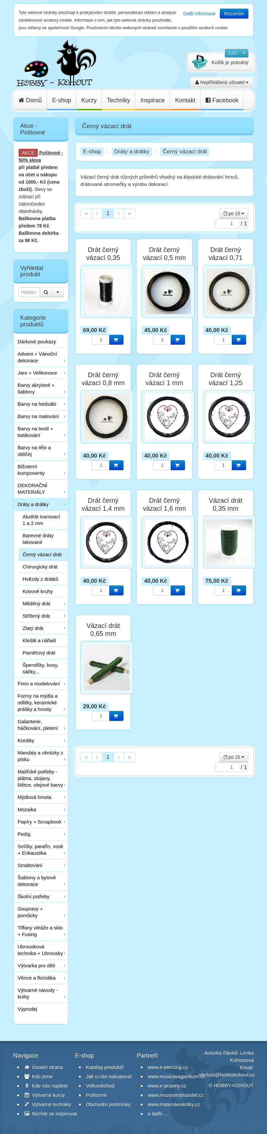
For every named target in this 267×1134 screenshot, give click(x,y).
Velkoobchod (100, 1086)
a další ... (158, 1113)
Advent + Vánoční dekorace (37, 357)
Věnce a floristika (36, 978)
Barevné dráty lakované (38, 539)
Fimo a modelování (39, 683)
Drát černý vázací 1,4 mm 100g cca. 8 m (103, 508)
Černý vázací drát (42, 554)
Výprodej (27, 1009)
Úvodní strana (43, 1067)
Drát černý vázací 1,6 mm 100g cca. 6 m (164, 508)
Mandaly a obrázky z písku (40, 756)
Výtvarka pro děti (36, 965)
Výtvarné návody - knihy (38, 993)
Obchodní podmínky (108, 1104)
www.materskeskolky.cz (174, 1104)
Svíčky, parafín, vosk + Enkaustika (40, 849)
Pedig (24, 834)
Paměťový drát (39, 652)
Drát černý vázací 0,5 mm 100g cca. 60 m (164, 257)
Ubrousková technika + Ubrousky (40, 950)
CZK (232, 53)
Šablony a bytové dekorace (37, 881)
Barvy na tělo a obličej (34, 451)
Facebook (222, 100)
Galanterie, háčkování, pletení (38, 725)
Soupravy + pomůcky (30, 912)
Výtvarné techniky (47, 1104)
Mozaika (27, 809)
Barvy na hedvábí (37, 404)
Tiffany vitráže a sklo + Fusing (40, 931)
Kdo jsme (38, 1076)
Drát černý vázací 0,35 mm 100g (103, 257)
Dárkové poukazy (37, 341)
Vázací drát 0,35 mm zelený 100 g (225, 508)
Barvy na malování (38, 416)
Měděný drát (36, 603)
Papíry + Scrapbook (39, 822)
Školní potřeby (33, 896)
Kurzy (89, 100)
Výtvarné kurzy (44, 1095)
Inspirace (152, 100)
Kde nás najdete (46, 1086)
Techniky (118, 100)
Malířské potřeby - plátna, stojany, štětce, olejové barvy (40, 778)
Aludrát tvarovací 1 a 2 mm (41, 520)
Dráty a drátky (33, 504)
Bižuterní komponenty (31, 470)
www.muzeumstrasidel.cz (176, 1095)
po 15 (234, 213)
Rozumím (234, 13)
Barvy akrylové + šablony (36, 388)
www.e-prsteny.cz (167, 1086)
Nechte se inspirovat (50, 1113)
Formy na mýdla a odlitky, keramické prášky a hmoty (37, 702)
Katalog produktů (105, 1067)
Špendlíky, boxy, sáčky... (40, 668)
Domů (30, 100)
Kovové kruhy (38, 591)
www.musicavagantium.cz (176, 1076)
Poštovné (49, 152)
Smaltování (30, 865)
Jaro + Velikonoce (37, 373)
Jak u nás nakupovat (109, 1076)
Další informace (199, 13)
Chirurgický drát (40, 566)
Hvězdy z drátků (40, 579)
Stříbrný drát (36, 616)
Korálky (26, 740)
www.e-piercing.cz (168, 1067)
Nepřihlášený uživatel (221, 82)
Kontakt (185, 100)
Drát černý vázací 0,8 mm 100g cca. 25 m (103, 382)
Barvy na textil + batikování (35, 432)
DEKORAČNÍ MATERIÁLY (32, 488)
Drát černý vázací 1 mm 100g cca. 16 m (164, 382)
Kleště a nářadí (39, 640)
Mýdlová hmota (34, 797)
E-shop (61, 100)
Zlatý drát (33, 628)
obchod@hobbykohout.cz (227, 1075)
